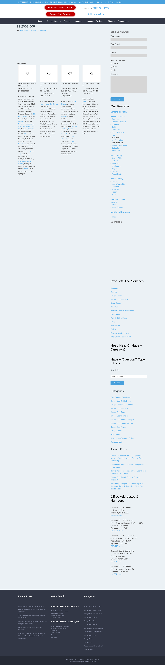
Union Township (118, 207)
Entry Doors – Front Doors (121, 397)
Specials (114, 292)
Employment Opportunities (121, 337)
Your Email (115, 44)
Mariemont (21, 126)
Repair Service (116, 303)
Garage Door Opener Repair (122, 405)
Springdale (116, 148)
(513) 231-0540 (116, 531)
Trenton (115, 171)
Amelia (114, 202)
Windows (114, 307)
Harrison (21, 121)
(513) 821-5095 (54, 2)
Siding (113, 322)
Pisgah (114, 169)
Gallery (113, 329)
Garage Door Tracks (118, 427)
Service (115, 63)
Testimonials (115, 325)
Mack (114, 135)
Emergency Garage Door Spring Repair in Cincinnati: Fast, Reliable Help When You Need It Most (127, 486)
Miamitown (22, 161)
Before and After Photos (120, 333)
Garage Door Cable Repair (121, 401)
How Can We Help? (119, 60)
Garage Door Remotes (119, 416)
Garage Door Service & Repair (122, 420)
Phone (113, 52)
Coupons (114, 288)
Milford (25, 169)
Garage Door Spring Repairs (122, 423)
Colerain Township (119, 122)
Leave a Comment (38, 31)
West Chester (117, 174)
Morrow (114, 194)
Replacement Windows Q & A (122, 438)
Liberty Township (118, 184)
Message (114, 74)
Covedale (115, 124)
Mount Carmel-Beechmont (49, 104)
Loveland (64, 129)
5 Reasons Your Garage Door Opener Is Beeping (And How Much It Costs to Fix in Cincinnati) (127, 458)
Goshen (72, 141)
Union (114, 217)
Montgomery (29, 124)
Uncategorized (116, 442)
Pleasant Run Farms (120, 145)
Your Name (115, 36)
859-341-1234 (116, 561)
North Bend (22, 144)
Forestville (116, 130)
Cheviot (24, 116)
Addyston (31, 129)
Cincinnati (115, 119)
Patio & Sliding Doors (119, 318)
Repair (114, 67)
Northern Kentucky (120, 212)
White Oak (116, 151)
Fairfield (64, 116)
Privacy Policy (94, 659)
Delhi (26, 151)
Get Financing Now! (96, 14)
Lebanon (75, 126)
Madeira (21, 124)
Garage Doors (116, 296)
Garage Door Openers (119, 299)
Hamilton (115, 163)
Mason (70, 129)
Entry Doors (115, 314)
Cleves (26, 134)
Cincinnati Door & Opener (74, 659)
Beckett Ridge (117, 158)
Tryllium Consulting (90, 661)
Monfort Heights (118, 140)
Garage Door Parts (118, 412)
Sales (114, 70)
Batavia (114, 205)
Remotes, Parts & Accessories (122, 311)
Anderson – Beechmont (58, 628)
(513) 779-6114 (116, 546)
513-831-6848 (116, 574)
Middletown (116, 166)
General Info (115, 434)
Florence (85, 101)
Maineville (64, 134)
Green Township (118, 132)
